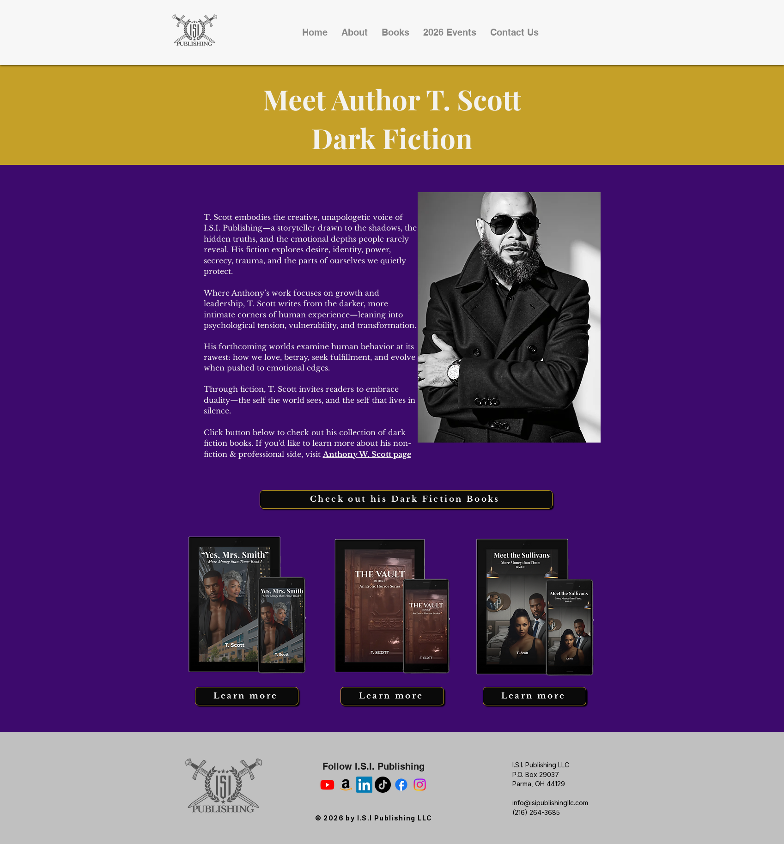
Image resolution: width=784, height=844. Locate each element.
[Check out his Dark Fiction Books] (406, 499)
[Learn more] (246, 696)
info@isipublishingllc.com (550, 803)
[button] (395, 32)
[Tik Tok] (383, 785)
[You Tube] (327, 785)
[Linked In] (364, 785)
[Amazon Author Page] (346, 785)
